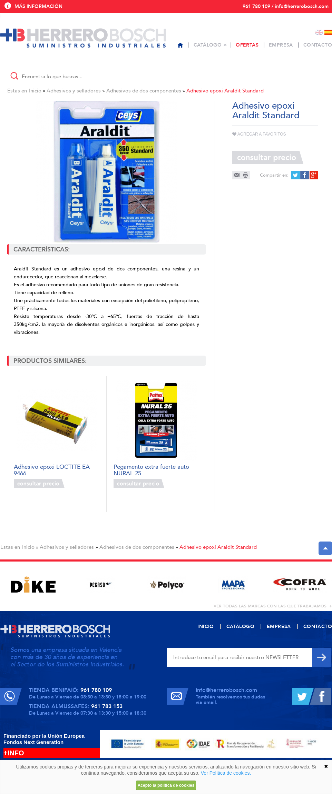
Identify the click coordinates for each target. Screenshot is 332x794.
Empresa (281, 45)
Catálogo (208, 45)
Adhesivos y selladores (74, 90)
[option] (33, 584)
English (319, 32)
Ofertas (247, 45)
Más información (38, 6)
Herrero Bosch (83, 38)
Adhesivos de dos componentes (143, 90)
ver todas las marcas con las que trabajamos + (273, 606)
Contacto (317, 45)
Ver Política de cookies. (226, 773)
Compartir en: (274, 175)
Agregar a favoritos (259, 134)
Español (328, 32)
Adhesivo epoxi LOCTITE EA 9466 (52, 470)
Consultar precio (39, 483)
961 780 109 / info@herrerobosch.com (286, 6)
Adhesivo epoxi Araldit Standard (225, 90)
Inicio (35, 90)
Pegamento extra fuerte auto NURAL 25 (151, 470)
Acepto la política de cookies (166, 785)
